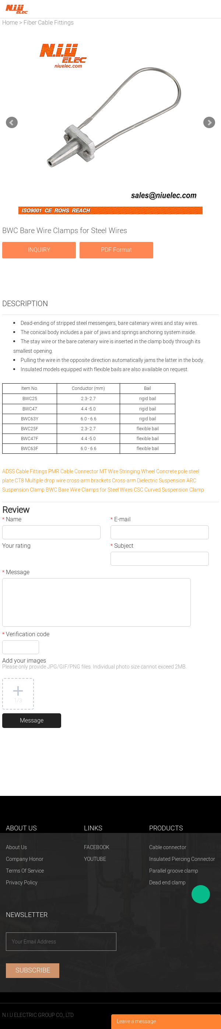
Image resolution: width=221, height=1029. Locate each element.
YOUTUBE (95, 859)
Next (209, 122)
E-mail (120, 520)
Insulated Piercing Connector (182, 859)
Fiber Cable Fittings (49, 22)
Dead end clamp (167, 883)
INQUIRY (39, 250)
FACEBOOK (96, 847)
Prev (12, 122)
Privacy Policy (22, 883)
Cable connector (167, 847)
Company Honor (24, 859)
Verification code (25, 635)
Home (10, 22)
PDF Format (116, 250)
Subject (121, 546)
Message (15, 573)
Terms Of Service (25, 871)
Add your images (94, 664)
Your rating (16, 546)
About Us (16, 847)
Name (11, 520)
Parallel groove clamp (173, 871)
